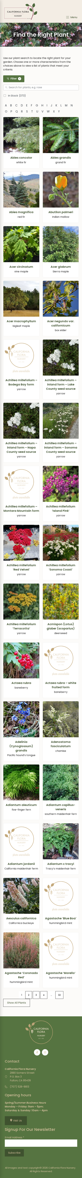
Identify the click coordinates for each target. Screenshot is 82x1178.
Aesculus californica (21, 918)
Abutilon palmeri (60, 212)
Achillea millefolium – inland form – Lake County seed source (61, 384)
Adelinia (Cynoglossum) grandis (21, 746)
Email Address (14, 1137)
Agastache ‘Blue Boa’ (60, 918)
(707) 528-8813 (19, 1086)
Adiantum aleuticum (21, 805)
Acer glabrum (61, 267)
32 (59, 995)
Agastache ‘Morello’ (60, 973)
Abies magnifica (21, 212)
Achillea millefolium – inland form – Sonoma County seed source (60, 447)
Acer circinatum (21, 267)
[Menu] (71, 17)
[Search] (43, 87)
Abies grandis (60, 158)
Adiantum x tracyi (60, 864)
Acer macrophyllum (21, 321)
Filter (13, 78)
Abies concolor (21, 158)
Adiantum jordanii (21, 864)
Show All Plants (16, 1003)
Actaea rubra (21, 683)
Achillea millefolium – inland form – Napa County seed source (21, 447)
